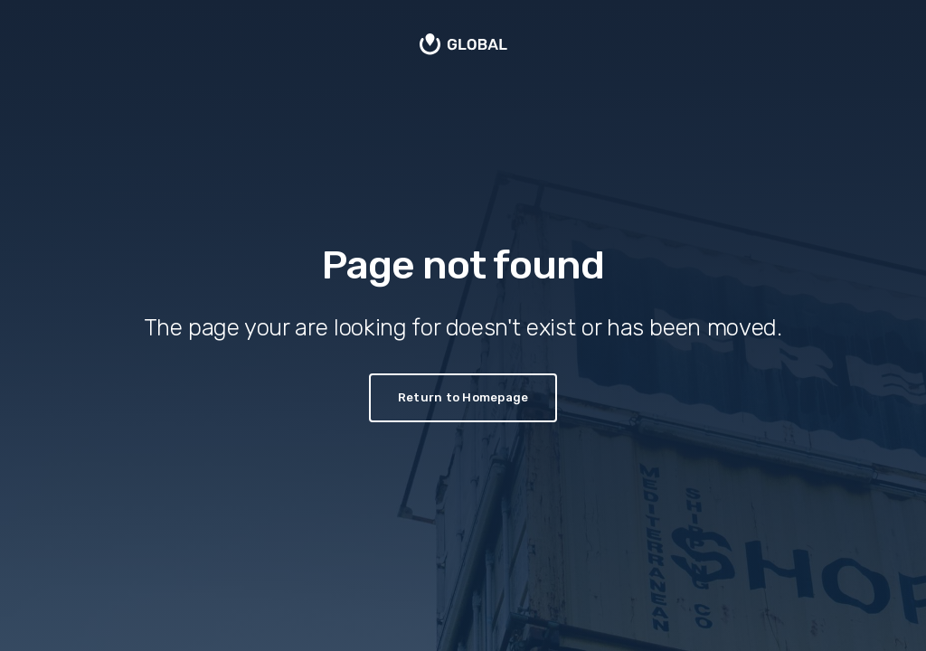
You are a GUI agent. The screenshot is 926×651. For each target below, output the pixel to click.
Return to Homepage (463, 397)
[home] (463, 45)
